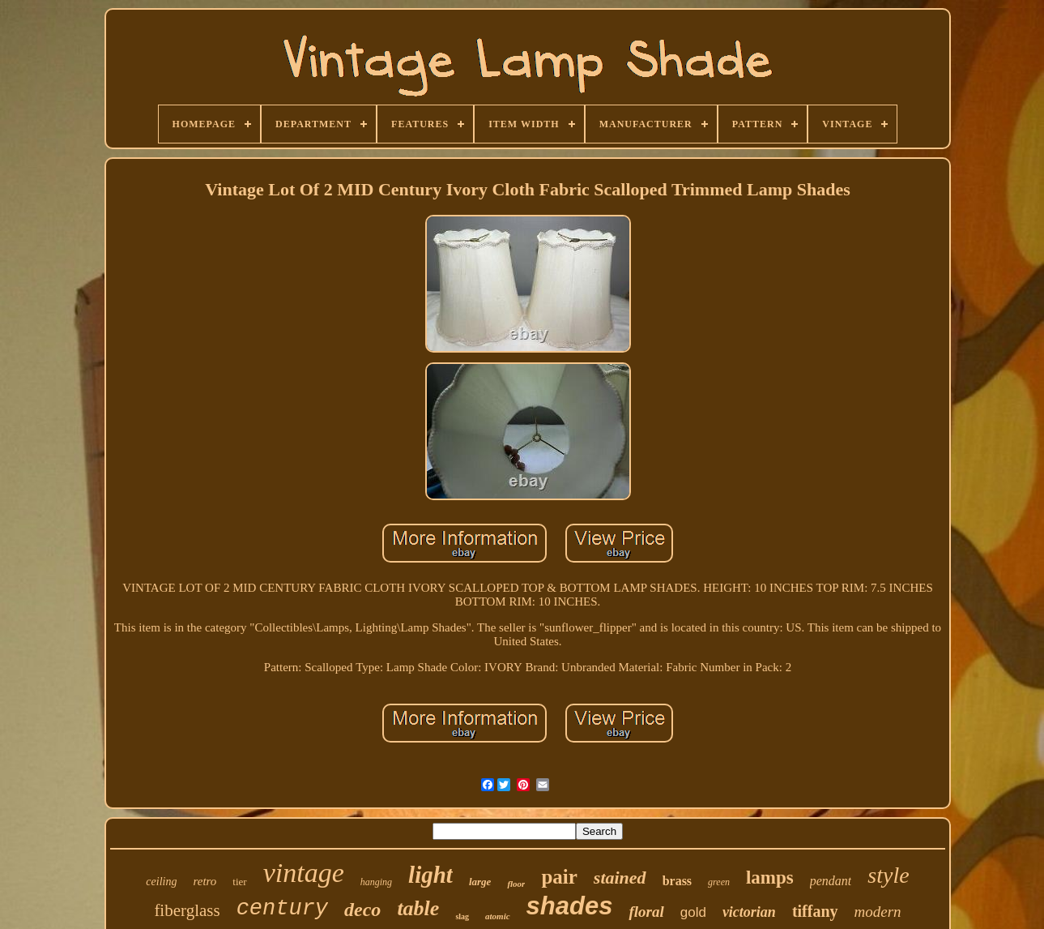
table (418, 908)
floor (516, 883)
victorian (749, 912)
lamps (770, 877)
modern (877, 911)
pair (559, 877)
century (282, 909)
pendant (831, 881)
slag (462, 916)
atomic (497, 916)
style (888, 875)
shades (569, 906)
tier (239, 881)
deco (362, 909)
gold (693, 912)
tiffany (815, 911)
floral (646, 911)
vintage (303, 873)
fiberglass (186, 910)
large (480, 881)
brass (677, 881)
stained (620, 877)
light (430, 875)
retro (204, 881)
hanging (376, 882)
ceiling (161, 881)
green (719, 882)
